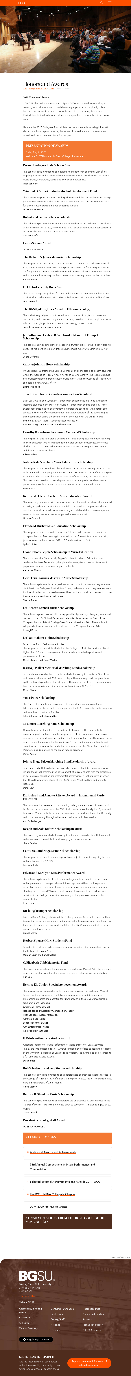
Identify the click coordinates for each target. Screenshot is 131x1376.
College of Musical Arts (38, 89)
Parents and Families (93, 1314)
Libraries (55, 1330)
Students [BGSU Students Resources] (87, 1319)
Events (51, 89)
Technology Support (93, 1324)
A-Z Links (24, 1322)
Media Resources (91, 1308)
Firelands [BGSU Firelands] (55, 1324)
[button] (57, 3)
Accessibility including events (30, 1310)
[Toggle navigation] (110, 3)
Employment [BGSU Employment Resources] (57, 1314)
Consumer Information (62, 1308)
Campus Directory (28, 1328)
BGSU (25, 89)
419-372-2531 (28, 1296)
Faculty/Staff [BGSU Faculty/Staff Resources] (58, 1319)
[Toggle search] (101, 3)
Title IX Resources (92, 1330)
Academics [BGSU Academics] (24, 1317)
